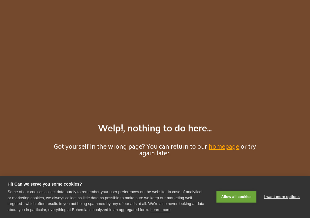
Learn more (160, 209)
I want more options (282, 197)
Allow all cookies (236, 197)
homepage (224, 146)
